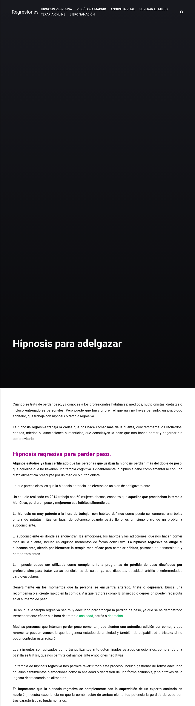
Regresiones (25, 12)
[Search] (180, 12)
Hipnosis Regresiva (56, 9)
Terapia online (53, 14)
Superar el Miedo (154, 9)
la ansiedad (84, 616)
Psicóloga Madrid (91, 9)
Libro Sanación (82, 14)
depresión (115, 616)
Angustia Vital (123, 9)
